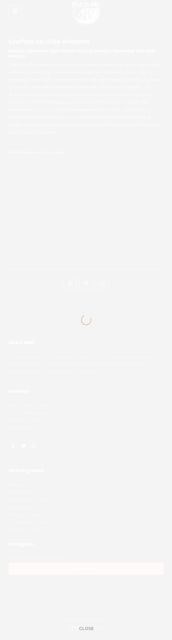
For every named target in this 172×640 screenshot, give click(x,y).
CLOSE (86, 628)
